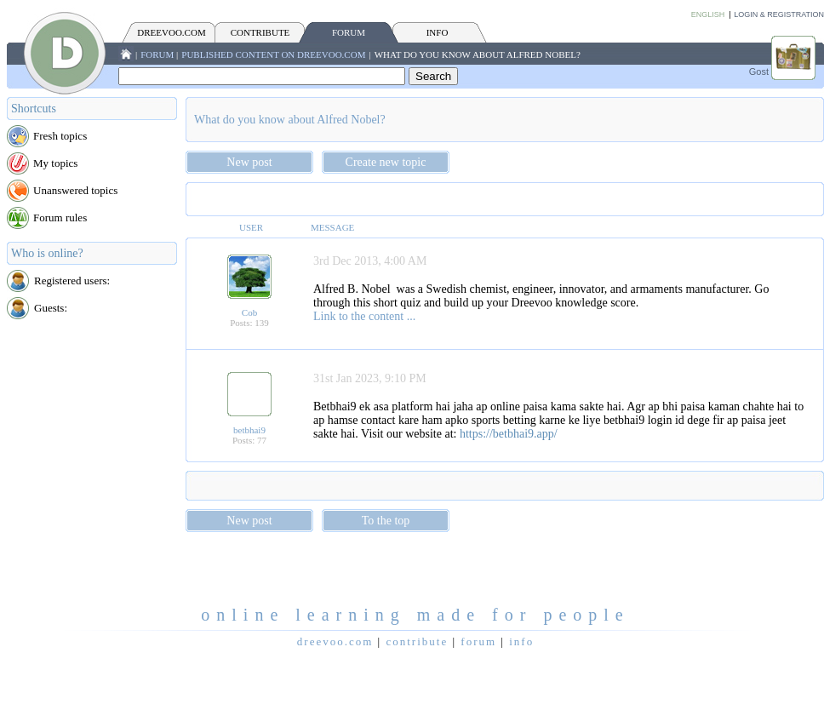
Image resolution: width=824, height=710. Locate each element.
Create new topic (386, 162)
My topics (55, 163)
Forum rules (60, 217)
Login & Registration (779, 14)
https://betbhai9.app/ (509, 433)
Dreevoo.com (171, 32)
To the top (386, 520)
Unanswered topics (75, 190)
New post (249, 162)
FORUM (348, 32)
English (708, 14)
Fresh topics (60, 135)
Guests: (50, 307)
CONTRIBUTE (260, 32)
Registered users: (72, 280)
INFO (437, 32)
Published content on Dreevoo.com (273, 54)
